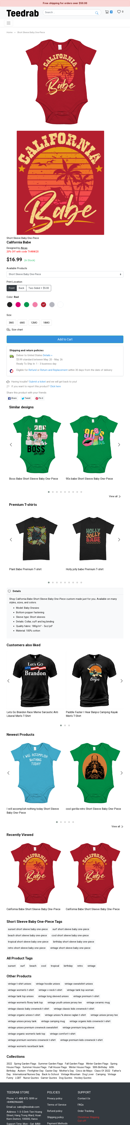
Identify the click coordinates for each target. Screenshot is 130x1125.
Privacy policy (54, 1098)
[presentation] (13, 444)
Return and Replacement (54, 370)
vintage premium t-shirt (86, 996)
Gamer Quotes (49, 1077)
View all (115, 496)
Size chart (17, 329)
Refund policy (54, 1110)
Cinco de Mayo (84, 1070)
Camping (101, 1074)
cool (43, 965)
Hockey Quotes (82, 1077)
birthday (68, 965)
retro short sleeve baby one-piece (27, 947)
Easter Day (51, 1070)
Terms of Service (56, 1104)
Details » (47, 355)
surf (22, 965)
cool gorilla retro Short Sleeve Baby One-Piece (93, 808)
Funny (10, 1077)
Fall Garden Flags (74, 1063)
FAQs (81, 1104)
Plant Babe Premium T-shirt (25, 569)
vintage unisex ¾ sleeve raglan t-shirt (65, 1015)
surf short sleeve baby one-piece (70, 929)
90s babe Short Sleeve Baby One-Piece (89, 478)
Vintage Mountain (70, 1074)
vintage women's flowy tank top (25, 1002)
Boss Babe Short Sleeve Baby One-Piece (33, 478)
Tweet (26, 398)
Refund (33, 370)
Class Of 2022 (102, 1070)
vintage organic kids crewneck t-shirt (90, 1021)
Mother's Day (66, 1070)
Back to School (50, 1074)
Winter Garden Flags (97, 1063)
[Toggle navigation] (8, 23)
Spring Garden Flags (25, 1063)
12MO (34, 322)
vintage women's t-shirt (21, 990)
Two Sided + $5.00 (38, 288)
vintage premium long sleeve (78, 1027)
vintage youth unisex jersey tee (65, 1002)
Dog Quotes (65, 1077)
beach (33, 965)
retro (80, 965)
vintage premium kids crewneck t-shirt (81, 1040)
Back (21, 288)
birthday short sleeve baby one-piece (73, 941)
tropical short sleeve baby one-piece (28, 941)
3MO (11, 322)
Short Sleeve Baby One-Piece (31, 32)
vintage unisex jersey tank (22, 1021)
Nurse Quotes (31, 1077)
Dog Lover (88, 1074)
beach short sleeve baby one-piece (27, 935)
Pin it (39, 398)
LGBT (18, 1077)
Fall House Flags (58, 1067)
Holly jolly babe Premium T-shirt (84, 569)
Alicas (24, 248)
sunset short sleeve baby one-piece (28, 929)
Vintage (112, 1074)
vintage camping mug (53, 1021)
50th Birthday (100, 1067)
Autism (22, 1070)
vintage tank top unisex (21, 996)
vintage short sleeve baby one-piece (70, 947)
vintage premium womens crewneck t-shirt (32, 1040)
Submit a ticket (37, 381)
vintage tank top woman (80, 990)
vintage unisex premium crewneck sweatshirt (33, 1027)
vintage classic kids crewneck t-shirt (74, 1008)
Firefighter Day (36, 1070)
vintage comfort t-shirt (62, 1033)
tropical (55, 965)
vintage (91, 965)
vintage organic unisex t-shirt (24, 1015)
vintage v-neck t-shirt (50, 990)
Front (12, 288)
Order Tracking (86, 1110)
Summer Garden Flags (50, 1063)
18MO (46, 322)
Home (10, 32)
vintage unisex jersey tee (104, 1015)
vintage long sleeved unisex (53, 996)
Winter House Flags (80, 1067)
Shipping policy (55, 1117)
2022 (9, 1063)
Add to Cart (65, 339)
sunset (12, 965)
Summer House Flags (35, 1067)
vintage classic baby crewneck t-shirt (28, 1008)
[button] (49, 492)
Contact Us (84, 1098)
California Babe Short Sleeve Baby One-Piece (33, 909)
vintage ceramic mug (98, 1002)
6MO (22, 322)
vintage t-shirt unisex (19, 983)
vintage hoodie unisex (48, 983)
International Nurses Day (26, 1074)
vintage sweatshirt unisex (79, 983)
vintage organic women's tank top (26, 1033)
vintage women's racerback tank (26, 1046)
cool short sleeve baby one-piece (70, 935)
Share (12, 398)
